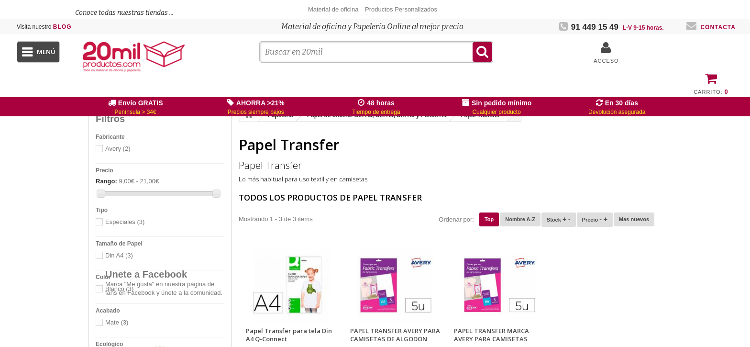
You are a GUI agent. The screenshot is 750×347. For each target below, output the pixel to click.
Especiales (124, 221)
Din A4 (119, 255)
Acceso (606, 61)
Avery (118, 148)
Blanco (119, 288)
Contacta (711, 27)
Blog (44, 26)
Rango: (106, 181)
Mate (116, 322)
